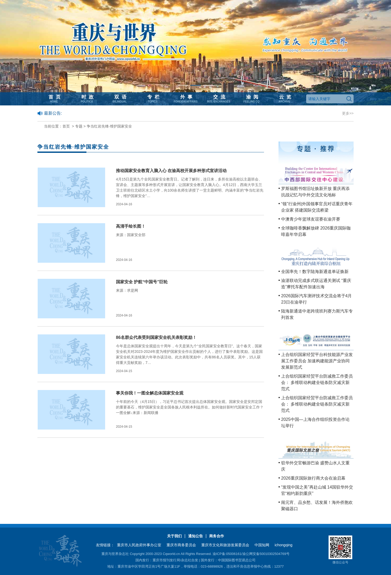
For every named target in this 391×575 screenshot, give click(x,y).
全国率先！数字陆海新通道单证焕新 (315, 271)
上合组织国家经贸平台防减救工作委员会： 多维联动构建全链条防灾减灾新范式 (317, 382)
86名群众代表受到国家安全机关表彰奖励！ (156, 337)
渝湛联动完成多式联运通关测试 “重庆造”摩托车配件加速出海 (316, 283)
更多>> (348, 113)
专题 (78, 126)
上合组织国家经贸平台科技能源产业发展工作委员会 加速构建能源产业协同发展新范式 (317, 360)
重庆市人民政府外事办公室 (139, 545)
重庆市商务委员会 (181, 545)
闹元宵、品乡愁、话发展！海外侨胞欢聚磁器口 (317, 505)
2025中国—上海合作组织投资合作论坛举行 (315, 422)
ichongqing (283, 545)
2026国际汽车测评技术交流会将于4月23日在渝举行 (316, 299)
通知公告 (195, 536)
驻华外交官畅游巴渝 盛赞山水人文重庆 (315, 466)
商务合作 (216, 536)
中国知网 (262, 545)
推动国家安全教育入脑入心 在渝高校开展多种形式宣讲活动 (171, 170)
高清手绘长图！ (130, 226)
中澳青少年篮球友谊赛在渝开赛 (310, 219)
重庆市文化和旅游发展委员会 (225, 545)
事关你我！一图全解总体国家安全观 (149, 393)
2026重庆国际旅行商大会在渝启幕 (313, 478)
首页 (66, 126)
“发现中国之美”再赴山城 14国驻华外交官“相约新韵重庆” (317, 490)
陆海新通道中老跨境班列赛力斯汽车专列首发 (317, 314)
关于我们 (174, 536)
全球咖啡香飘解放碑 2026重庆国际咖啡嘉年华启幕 (316, 231)
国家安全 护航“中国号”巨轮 (142, 282)
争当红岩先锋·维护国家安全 (109, 126)
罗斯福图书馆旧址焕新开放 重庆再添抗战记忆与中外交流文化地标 (315, 191)
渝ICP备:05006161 (227, 554)
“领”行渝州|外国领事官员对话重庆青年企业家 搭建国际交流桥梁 (317, 207)
